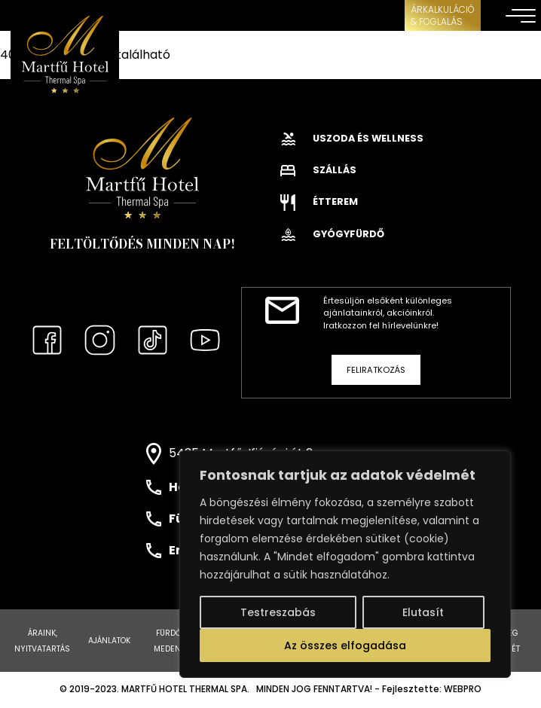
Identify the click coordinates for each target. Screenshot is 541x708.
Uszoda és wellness (351, 138)
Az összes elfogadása (345, 645)
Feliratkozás (376, 370)
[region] (345, 564)
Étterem (319, 201)
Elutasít (423, 612)
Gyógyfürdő (332, 233)
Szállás (318, 169)
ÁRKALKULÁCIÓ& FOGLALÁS (443, 15)
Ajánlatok (109, 640)
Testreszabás (278, 612)
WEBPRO (462, 689)
